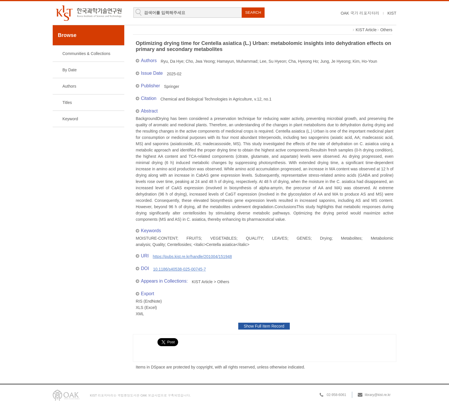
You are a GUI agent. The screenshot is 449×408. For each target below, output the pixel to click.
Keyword (70, 119)
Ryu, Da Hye (172, 61)
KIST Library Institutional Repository (88, 13)
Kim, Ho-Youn (364, 61)
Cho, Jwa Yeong (200, 61)
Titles (67, 102)
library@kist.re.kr (378, 395)
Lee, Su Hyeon (273, 61)
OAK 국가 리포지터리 (360, 13)
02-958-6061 (336, 395)
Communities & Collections (86, 53)
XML (140, 314)
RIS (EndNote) (149, 301)
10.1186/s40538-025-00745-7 (179, 269)
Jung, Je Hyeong (335, 61)
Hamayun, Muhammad (237, 61)
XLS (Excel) (146, 307)
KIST (391, 13)
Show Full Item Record (264, 326)
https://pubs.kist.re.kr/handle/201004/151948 (192, 256)
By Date (69, 70)
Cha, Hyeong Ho (303, 61)
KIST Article (366, 29)
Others (386, 29)
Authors (69, 86)
